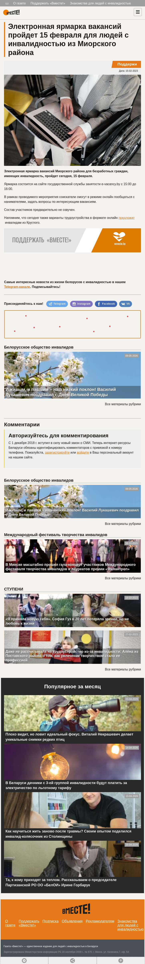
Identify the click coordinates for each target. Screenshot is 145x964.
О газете (19, 3)
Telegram (57, 304)
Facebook (106, 304)
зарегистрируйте (57, 452)
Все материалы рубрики (123, 404)
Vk (125, 304)
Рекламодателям (100, 921)
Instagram (81, 304)
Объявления (72, 921)
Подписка (50, 921)
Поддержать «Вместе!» (48, 3)
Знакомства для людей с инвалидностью (100, 3)
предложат (127, 217)
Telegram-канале (17, 287)
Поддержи (127, 64)
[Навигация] (138, 12)
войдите (83, 452)
